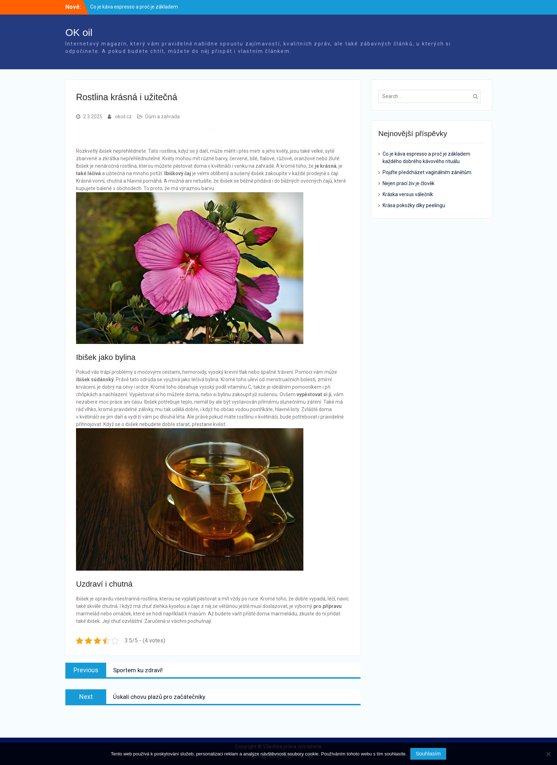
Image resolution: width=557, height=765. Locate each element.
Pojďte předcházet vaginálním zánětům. (427, 172)
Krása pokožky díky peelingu (414, 205)
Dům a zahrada (162, 116)
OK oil (78, 32)
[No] (548, 754)
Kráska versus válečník (408, 194)
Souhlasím (428, 753)
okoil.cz (123, 116)
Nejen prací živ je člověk (408, 183)
